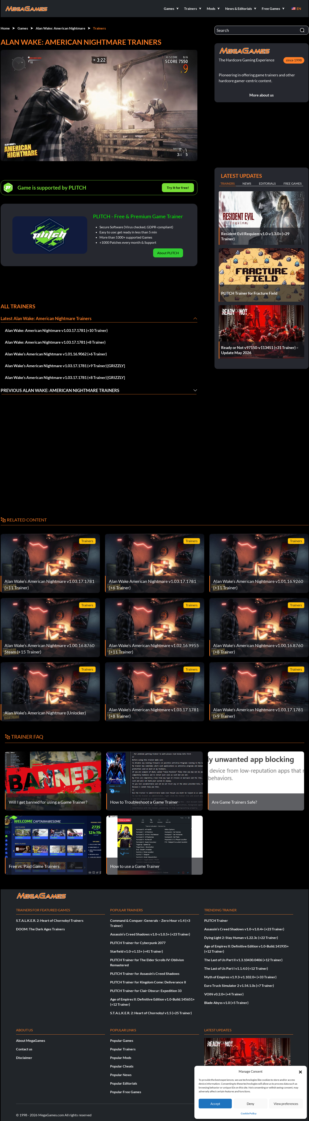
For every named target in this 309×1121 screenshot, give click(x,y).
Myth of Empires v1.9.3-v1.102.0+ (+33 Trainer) (240, 977)
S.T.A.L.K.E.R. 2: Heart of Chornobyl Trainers (49, 920)
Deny (250, 1104)
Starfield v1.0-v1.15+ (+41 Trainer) (136, 951)
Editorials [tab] (267, 183)
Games (23, 28)
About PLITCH (168, 253)
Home (5, 28)
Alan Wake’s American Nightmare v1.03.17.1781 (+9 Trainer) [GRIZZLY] (65, 365)
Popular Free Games (125, 1092)
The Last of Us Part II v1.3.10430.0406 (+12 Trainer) (243, 960)
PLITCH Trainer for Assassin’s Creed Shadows (144, 973)
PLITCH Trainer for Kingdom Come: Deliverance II (148, 982)
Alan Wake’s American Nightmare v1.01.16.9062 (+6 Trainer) (56, 354)
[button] (300, 1071)
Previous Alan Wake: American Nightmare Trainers (60, 390)
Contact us (24, 1049)
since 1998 (294, 60)
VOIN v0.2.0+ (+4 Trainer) (224, 994)
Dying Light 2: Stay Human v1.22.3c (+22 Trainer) (241, 937)
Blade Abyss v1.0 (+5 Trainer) (226, 1003)
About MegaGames (30, 1040)
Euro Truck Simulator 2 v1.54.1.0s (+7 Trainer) (239, 985)
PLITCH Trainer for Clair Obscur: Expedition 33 (146, 991)
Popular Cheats (121, 1066)
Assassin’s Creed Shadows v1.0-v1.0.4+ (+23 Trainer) (244, 929)
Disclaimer (24, 1058)
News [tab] (246, 183)
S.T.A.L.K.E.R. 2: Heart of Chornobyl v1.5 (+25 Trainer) (151, 1013)
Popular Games (121, 1040)
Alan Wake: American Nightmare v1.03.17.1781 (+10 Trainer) (56, 330)
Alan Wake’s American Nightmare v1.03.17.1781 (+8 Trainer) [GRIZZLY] (65, 377)
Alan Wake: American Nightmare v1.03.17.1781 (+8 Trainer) (55, 342)
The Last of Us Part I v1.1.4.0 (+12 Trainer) (236, 968)
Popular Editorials (123, 1083)
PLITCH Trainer (216, 920)
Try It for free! (178, 188)
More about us (261, 95)
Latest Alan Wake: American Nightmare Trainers (46, 318)
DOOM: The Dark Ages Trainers (40, 929)
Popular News (121, 1075)
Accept (215, 1104)
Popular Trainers (123, 1049)
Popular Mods (120, 1058)
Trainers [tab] (227, 183)
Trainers (99, 28)
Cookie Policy (248, 1113)
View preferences (286, 1104)
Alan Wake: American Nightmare (60, 28)
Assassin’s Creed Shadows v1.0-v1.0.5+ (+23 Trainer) (150, 934)
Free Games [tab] (293, 183)
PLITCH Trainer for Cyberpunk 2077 (138, 943)
